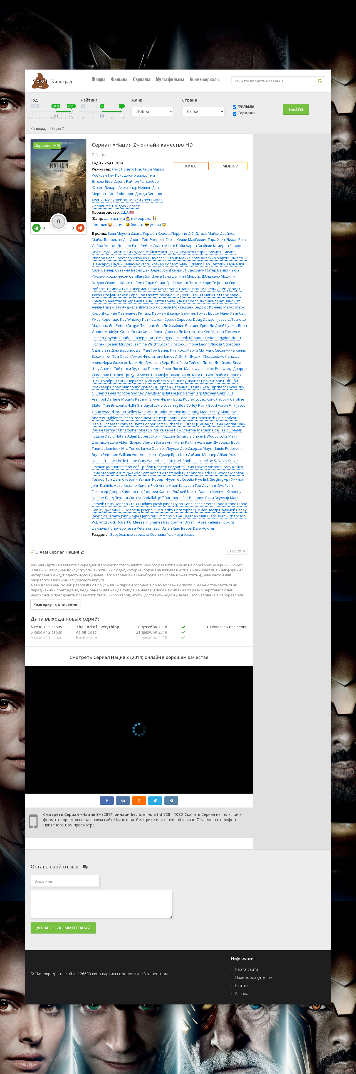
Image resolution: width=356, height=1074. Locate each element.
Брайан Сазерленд (136, 337)
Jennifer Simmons (157, 516)
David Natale (116, 436)
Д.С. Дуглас (197, 233)
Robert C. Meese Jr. (133, 522)
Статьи (242, 985)
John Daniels (102, 485)
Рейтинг (89, 100)
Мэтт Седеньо (104, 251)
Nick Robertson (121, 193)
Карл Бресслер (119, 257)
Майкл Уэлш (156, 251)
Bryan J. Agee (196, 522)
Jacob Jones (162, 503)
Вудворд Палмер (147, 368)
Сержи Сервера (178, 319)
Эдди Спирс (155, 282)
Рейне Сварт (152, 245)
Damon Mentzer (212, 491)
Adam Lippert (138, 436)
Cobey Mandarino (125, 386)
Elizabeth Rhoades (188, 337)
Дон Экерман (135, 288)
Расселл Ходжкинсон (110, 276)
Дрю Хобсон (226, 417)
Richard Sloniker (189, 436)
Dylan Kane (183, 503)
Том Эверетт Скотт (159, 239)
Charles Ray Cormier (166, 522)
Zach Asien (162, 528)
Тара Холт (217, 239)
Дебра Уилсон (104, 245)
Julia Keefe (205, 331)
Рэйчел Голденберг (143, 181)
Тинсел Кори (200, 282)
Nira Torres (130, 448)
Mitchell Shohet (182, 460)
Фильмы (119, 79)
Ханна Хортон (117, 393)
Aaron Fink (227, 405)
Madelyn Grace (117, 331)
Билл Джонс (115, 181)
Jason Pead (133, 417)
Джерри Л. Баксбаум (186, 270)
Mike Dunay (177, 380)
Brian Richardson (231, 516)
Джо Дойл (207, 300)
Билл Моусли (119, 233)
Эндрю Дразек (127, 205)
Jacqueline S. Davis (211, 460)
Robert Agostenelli (165, 472)
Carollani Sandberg (145, 276)
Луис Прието (123, 169)
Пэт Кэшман (153, 319)
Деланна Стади (185, 386)
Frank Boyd (207, 405)
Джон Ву (140, 257)
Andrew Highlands (107, 417)
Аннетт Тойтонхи (115, 368)
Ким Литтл (154, 300)
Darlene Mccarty (120, 399)
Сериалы (141, 79)
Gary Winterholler (153, 460)
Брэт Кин (179, 454)
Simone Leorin (198, 344)
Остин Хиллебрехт (147, 331)
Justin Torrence (227, 331)
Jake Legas (163, 337)
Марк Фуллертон (199, 368)
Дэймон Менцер (202, 454)
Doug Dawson (205, 319)
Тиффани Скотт (225, 282)
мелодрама (141, 218)
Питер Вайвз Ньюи (222, 270)
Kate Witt (145, 411)
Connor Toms (154, 423)
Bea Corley (188, 405)
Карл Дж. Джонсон (145, 362)
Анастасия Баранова (126, 300)
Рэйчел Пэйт (131, 423)
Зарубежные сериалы (129, 534)
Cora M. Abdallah (143, 497)
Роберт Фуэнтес (166, 479)
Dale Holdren (204, 528)
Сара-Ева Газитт (143, 294)
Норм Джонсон (115, 362)
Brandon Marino (167, 411)
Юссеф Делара (105, 187)
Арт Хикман (234, 479)
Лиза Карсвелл (213, 386)
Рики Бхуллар (217, 497)
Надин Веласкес (125, 263)
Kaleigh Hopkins (221, 522)
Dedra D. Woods (215, 472)
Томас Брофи (208, 313)
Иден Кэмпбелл (234, 313)
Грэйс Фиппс (178, 282)
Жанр (137, 100)
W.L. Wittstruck (104, 522)
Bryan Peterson (105, 454)
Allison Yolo (226, 454)
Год (34, 100)
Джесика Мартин (216, 257)
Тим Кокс (115, 175)
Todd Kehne (226, 503)
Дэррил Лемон (142, 442)
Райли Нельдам (198, 442)
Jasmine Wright (146, 344)
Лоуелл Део (176, 448)
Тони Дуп (170, 276)
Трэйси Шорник (227, 374)
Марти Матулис (200, 350)
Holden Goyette (105, 337)
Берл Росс (170, 362)
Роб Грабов (143, 466)
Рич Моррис (190, 276)
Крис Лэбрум (218, 399)
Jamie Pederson (228, 448)
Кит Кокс (178, 350)
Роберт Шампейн (107, 288)
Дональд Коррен (156, 386)
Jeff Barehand (170, 497)
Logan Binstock (172, 344)
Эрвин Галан (178, 417)
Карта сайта (246, 969)
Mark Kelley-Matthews (219, 411)
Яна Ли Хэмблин (170, 325)
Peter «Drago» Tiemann (135, 325)
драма (119, 224)
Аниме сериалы (205, 79)
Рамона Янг (169, 294)
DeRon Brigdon (218, 337)
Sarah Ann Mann (170, 442)
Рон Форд (223, 368)
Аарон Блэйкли (199, 245)
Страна (189, 100)
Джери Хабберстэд (126, 491)
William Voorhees (134, 454)
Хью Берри (182, 528)
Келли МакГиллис (192, 239)
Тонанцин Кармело (182, 300)
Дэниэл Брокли (200, 380)
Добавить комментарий (63, 927)
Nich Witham (155, 380)
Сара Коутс (158, 288)
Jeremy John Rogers (124, 516)
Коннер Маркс (221, 307)
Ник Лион (143, 169)
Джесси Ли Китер (180, 331)
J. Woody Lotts (216, 436)
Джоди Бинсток (148, 193)
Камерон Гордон (228, 245)
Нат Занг (225, 300)
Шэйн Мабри (103, 380)
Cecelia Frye (192, 479)
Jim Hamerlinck (203, 417)
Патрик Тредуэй (124, 374)
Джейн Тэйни (191, 294)
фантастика (114, 218)
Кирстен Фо (202, 374)
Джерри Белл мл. (181, 313)
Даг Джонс (132, 239)
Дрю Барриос (123, 350)
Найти (296, 109)
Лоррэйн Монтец (171, 307)
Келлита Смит (132, 282)
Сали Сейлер (103, 270)
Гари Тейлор (191, 362)
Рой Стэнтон (185, 430)
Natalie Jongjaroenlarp (183, 393)
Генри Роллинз (208, 251)
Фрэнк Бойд (171, 399)
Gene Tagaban (185, 516)
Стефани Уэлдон (136, 479)
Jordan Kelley (126, 411)
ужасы (155, 224)
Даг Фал (143, 350)
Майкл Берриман (107, 239)
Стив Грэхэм (196, 466)
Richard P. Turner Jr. (182, 423)
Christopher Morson (135, 430)
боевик (137, 224)
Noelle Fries (102, 460)
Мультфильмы (170, 79)
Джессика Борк (226, 442)
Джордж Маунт (201, 448)
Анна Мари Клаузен (176, 485)
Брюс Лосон (172, 368)
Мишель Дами (213, 288)
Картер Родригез (169, 466)
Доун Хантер (155, 417)
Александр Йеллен (134, 187)
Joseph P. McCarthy (157, 509)
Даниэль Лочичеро (109, 528)
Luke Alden (119, 442)
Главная (243, 993)
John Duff (222, 380)
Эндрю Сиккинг (105, 282)
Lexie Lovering (166, 405)
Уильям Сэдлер (131, 251)
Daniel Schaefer (105, 423)
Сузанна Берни (128, 270)
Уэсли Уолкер (152, 263)
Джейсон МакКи (127, 199)
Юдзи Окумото (181, 251)
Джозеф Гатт (128, 245)
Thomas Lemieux (106, 448)
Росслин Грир (197, 325)
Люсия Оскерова (225, 344)
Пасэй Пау (112, 307)
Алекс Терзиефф (154, 374)
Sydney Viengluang (147, 393)
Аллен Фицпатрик (147, 356)
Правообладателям (254, 977)
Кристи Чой (148, 485)
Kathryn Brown (147, 399)
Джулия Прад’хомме (206, 356)
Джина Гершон (144, 233)
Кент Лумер (159, 454)
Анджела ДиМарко (138, 307)
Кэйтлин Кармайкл (227, 263)
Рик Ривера (163, 430)
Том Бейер (160, 350)
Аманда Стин (211, 423)
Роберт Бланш (178, 263)
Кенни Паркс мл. (129, 380)
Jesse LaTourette (231, 319)
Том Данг (113, 479)
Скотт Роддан (162, 436)
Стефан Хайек (115, 294)
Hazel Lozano (125, 485)
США (124, 212)
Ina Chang (190, 411)
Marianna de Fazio (213, 430)
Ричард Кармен (152, 313)
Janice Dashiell (153, 448)
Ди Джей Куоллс (223, 325)
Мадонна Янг (103, 325)
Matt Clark (207, 516)
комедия (99, 224)
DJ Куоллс (156, 257)
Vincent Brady (219, 466)
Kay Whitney (130, 319)
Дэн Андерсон (155, 270)
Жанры (98, 79)
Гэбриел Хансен (158, 491)
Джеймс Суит (137, 472)
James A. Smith (176, 356)
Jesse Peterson (139, 528)
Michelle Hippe (124, 460)
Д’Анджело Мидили (218, 276)
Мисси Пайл (174, 245)
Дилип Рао (200, 263)
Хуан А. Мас (102, 199)
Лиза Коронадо (105, 319)
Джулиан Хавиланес (119, 313)
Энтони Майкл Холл (182, 257)
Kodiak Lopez (194, 399)
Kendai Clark (234, 423)
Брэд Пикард (116, 497)
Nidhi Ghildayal (140, 405)
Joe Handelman (119, 466)
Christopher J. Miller (190, 509)
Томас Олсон (180, 374)
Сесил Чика (225, 350)
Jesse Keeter (204, 503)
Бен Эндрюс (197, 307)
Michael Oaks (214, 393)
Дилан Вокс (236, 239)
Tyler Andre (191, 472)
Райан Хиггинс (104, 430)
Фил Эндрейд (115, 405)
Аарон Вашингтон (185, 288)
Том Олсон (121, 356)
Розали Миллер (119, 344)
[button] (227, 632)
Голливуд (175, 534)
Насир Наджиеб (221, 509)
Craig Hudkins (140, 503)
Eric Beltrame (193, 497)
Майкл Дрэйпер (222, 233)
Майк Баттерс (216, 294)
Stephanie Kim (113, 472)
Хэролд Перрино (172, 233)
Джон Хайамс (135, 175)
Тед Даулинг (205, 485)
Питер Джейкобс (217, 362)
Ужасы (189, 534)
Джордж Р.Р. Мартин (122, 509)
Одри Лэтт (101, 350)
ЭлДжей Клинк (185, 491)
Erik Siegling (213, 479)
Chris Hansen (116, 503)
